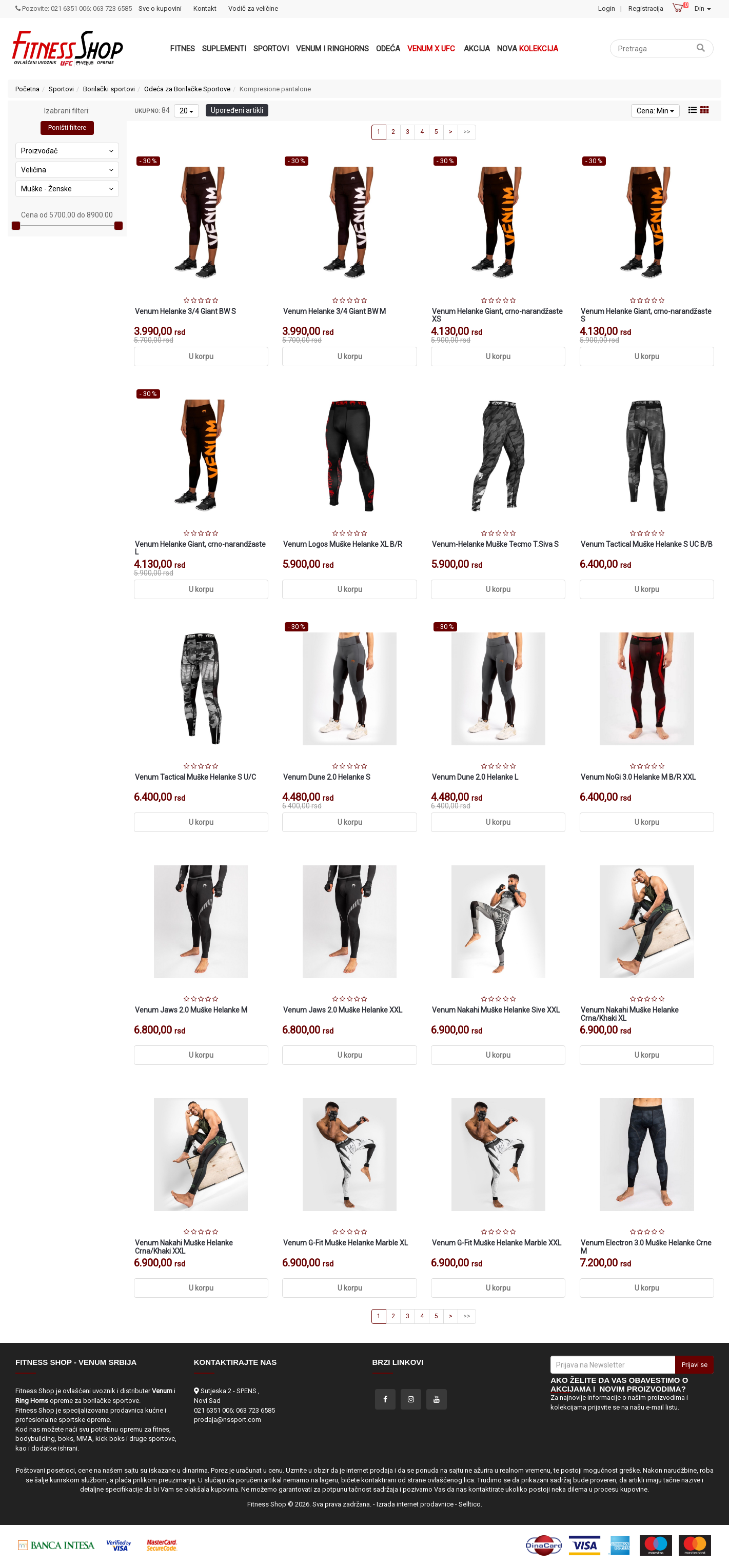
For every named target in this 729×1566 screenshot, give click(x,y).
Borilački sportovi (109, 89)
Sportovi (271, 48)
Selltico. (470, 1504)
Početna (27, 89)
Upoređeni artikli (237, 110)
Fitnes (182, 48)
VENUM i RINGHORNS (332, 48)
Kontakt (204, 8)
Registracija (645, 8)
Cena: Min (655, 111)
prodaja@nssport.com (227, 1419)
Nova (527, 48)
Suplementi (224, 48)
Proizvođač (67, 151)
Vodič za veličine (253, 8)
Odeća (388, 48)
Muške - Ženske (67, 189)
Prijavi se (694, 1365)
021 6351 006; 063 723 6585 (234, 1410)
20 (186, 111)
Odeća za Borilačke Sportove (187, 89)
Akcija (477, 48)
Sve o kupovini (160, 8)
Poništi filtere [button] (67, 127)
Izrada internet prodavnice (415, 1504)
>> (466, 131)
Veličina (67, 170)
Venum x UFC (431, 48)
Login (606, 8)
